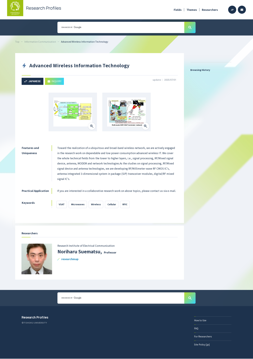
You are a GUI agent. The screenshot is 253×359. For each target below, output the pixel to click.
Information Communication (40, 41)
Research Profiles (35, 318)
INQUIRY (55, 81)
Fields (178, 10)
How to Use (200, 320)
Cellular (112, 204)
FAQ (196, 328)
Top (17, 41)
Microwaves (78, 204)
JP (232, 9)
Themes (192, 10)
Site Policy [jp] (202, 344)
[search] (120, 27)
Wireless (97, 204)
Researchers (210, 10)
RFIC (126, 204)
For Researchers (203, 336)
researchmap (69, 259)
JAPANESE (32, 81)
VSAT (62, 204)
